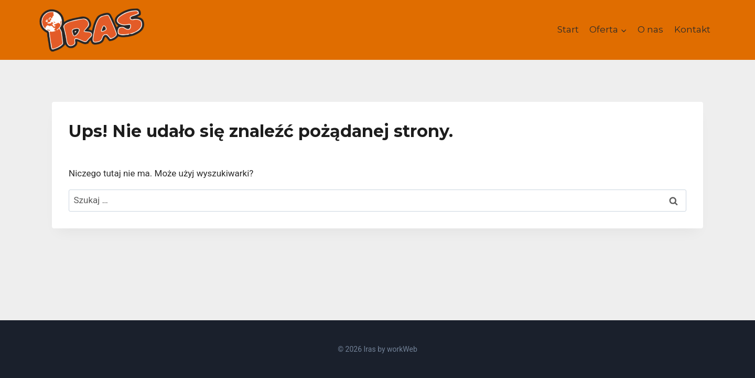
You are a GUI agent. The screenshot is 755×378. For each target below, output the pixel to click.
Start (568, 29)
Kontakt (692, 29)
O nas (650, 29)
